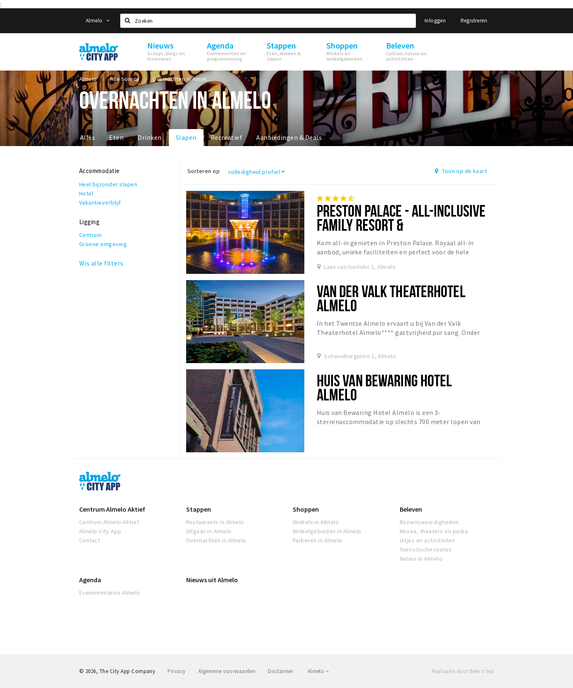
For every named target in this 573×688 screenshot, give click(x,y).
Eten (116, 137)
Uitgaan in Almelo (209, 531)
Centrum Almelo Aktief (112, 509)
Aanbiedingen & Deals (289, 137)
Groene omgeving (103, 244)
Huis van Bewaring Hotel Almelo (384, 387)
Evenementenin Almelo (109, 592)
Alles (87, 137)
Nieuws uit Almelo (212, 580)
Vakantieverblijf (100, 202)
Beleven (411, 509)
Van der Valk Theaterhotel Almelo (391, 298)
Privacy (176, 671)
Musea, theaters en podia (434, 531)
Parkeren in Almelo (317, 540)
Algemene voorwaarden (227, 671)
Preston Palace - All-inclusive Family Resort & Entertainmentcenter (401, 225)
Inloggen (435, 20)
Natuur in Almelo (421, 558)
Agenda (90, 580)
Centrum (90, 235)
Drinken (149, 137)
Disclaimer (280, 671)
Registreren (474, 20)
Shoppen (306, 509)
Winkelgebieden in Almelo (327, 531)
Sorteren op (203, 171)
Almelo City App (100, 531)
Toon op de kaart (461, 171)
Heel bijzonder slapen (108, 184)
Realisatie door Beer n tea (463, 671)
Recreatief (227, 137)
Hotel (86, 193)
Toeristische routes (426, 549)
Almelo (97, 20)
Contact (89, 540)
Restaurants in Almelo (215, 522)
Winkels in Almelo (316, 522)
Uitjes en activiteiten (427, 540)
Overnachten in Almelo (216, 540)
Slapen (186, 137)
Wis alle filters (101, 263)
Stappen (198, 509)
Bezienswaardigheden (429, 522)
